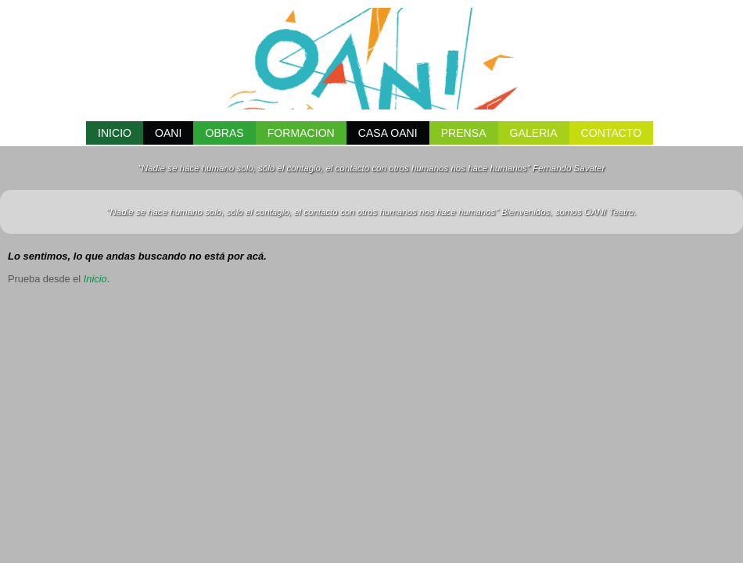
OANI (168, 133)
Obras (224, 133)
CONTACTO (611, 133)
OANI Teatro (371, 58)
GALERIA (534, 133)
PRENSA (463, 133)
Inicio (95, 279)
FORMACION (301, 133)
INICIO (114, 133)
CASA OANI (388, 133)
